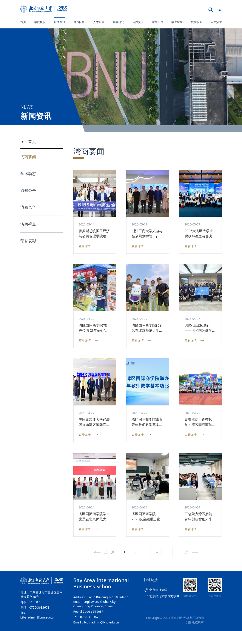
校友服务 (196, 22)
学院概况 (40, 22)
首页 (23, 22)
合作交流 (137, 22)
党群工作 (157, 22)
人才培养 (98, 22)
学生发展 (177, 22)
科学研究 (118, 22)
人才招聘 (216, 22)
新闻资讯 (59, 22)
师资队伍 (79, 22)
